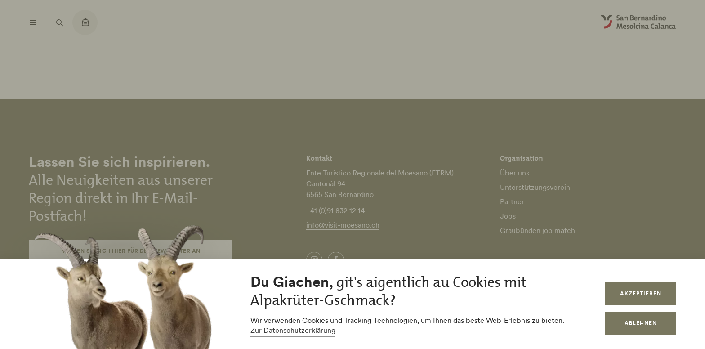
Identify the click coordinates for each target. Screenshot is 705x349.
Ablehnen (641, 323)
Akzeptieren (640, 293)
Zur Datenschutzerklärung (292, 330)
